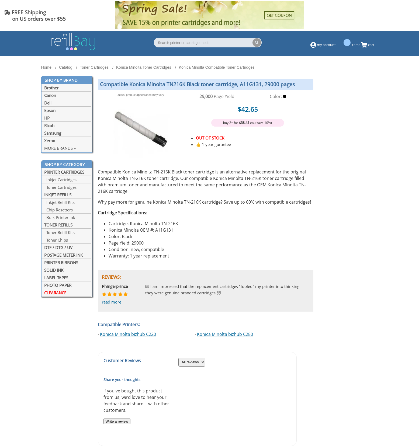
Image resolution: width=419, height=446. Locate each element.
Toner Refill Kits (59, 232)
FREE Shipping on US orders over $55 (35, 15)
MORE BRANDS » (60, 148)
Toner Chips (56, 240)
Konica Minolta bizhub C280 (225, 334)
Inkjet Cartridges (60, 179)
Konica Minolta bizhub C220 (128, 334)
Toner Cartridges (60, 187)
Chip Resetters (58, 209)
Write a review (117, 421)
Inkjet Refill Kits (59, 202)
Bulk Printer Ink (59, 217)
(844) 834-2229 (393, 15)
